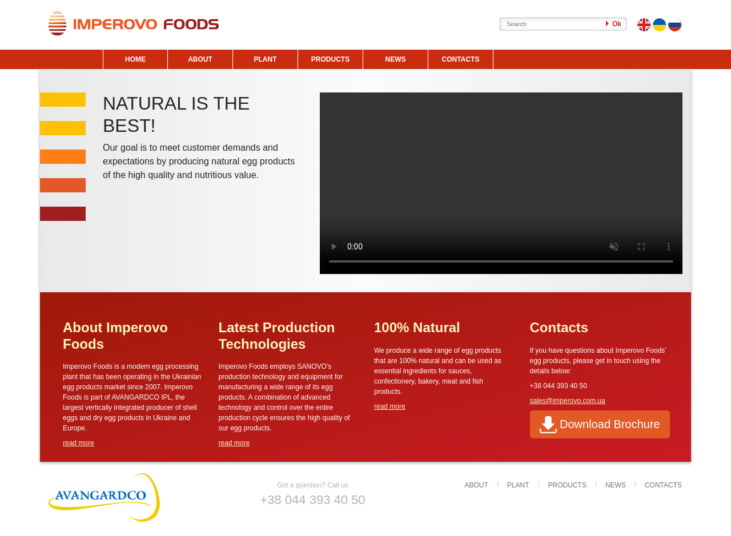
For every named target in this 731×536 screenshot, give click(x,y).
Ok (613, 24)
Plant (518, 485)
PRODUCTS (330, 59)
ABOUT (200, 59)
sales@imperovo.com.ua (567, 401)
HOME (135, 59)
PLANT (265, 59)
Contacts (663, 485)
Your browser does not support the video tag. (501, 183)
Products (567, 485)
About (476, 485)
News (615, 485)
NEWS (395, 59)
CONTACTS (461, 59)
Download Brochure (600, 424)
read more (78, 443)
